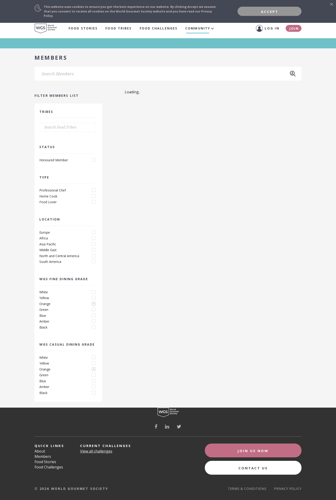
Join (294, 28)
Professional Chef (52, 190)
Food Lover (48, 202)
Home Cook (48, 196)
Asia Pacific (47, 244)
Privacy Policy (287, 488)
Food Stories (83, 28)
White (43, 292)
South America (50, 262)
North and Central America (59, 256)
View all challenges (96, 451)
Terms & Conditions (247, 488)
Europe (44, 232)
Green (43, 310)
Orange (44, 304)
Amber (44, 321)
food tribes (118, 28)
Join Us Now (253, 450)
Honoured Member (53, 160)
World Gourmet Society (46, 28)
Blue (42, 316)
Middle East (48, 250)
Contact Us (253, 468)
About (40, 451)
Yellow (44, 298)
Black (43, 327)
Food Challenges (159, 28)
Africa (43, 238)
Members (43, 456)
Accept (269, 11)
